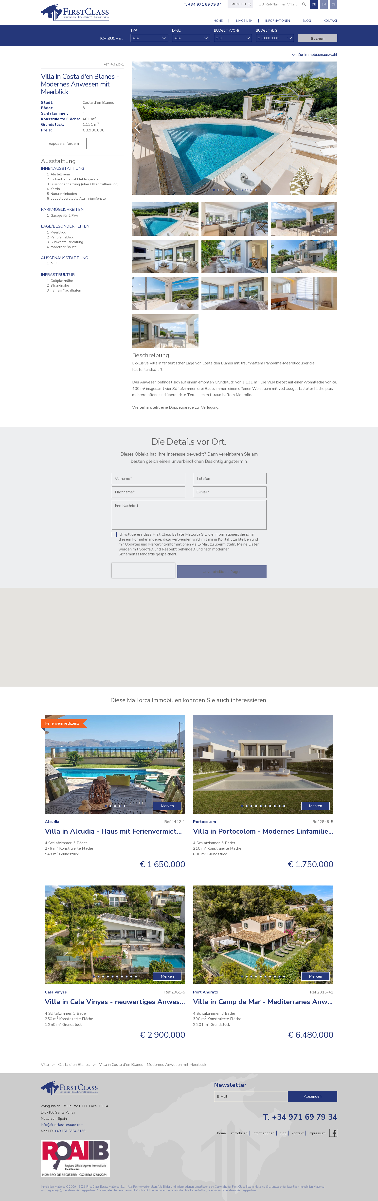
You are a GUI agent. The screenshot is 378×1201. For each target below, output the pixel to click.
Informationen (277, 21)
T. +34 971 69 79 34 (200, 4)
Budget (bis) (267, 30)
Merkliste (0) (239, 4)
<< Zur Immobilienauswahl (314, 54)
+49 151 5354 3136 (69, 1131)
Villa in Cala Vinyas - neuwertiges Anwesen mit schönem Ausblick (153, 1002)
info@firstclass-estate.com (62, 1124)
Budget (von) (226, 30)
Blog (307, 21)
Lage (176, 30)
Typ (133, 30)
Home (218, 21)
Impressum (317, 1133)
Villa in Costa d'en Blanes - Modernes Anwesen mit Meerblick (152, 1064)
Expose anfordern (64, 143)
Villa (45, 1064)
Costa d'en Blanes (74, 1064)
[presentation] (143, 570)
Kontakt (330, 21)
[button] (331, 128)
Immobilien (243, 21)
